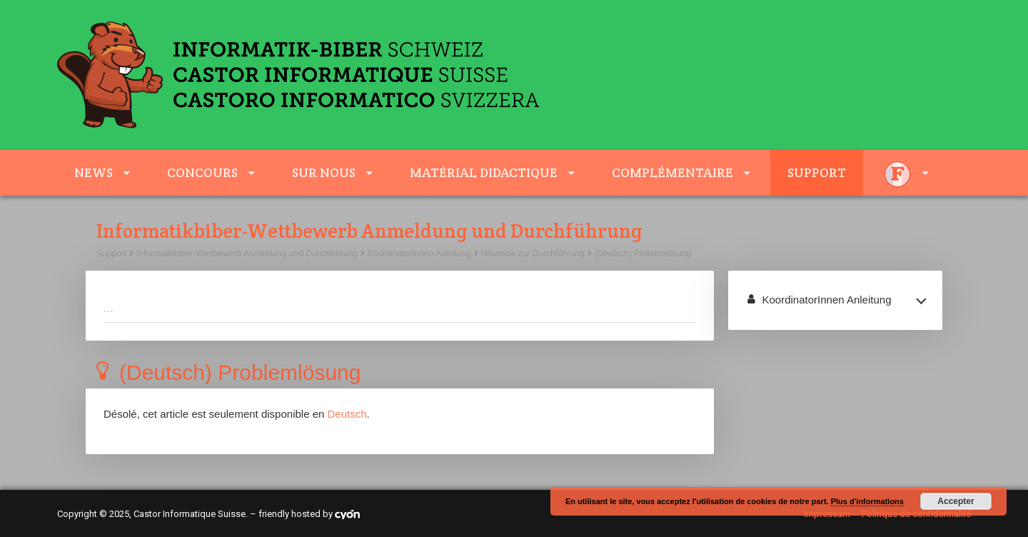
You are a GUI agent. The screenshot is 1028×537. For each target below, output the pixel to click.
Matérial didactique (484, 172)
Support (816, 172)
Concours (202, 172)
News (93, 172)
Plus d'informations (867, 501)
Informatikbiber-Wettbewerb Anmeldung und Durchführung (247, 254)
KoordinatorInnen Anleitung (419, 254)
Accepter (955, 501)
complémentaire (672, 172)
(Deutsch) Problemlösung (643, 254)
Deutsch (347, 414)
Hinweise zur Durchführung (533, 254)
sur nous (324, 172)
